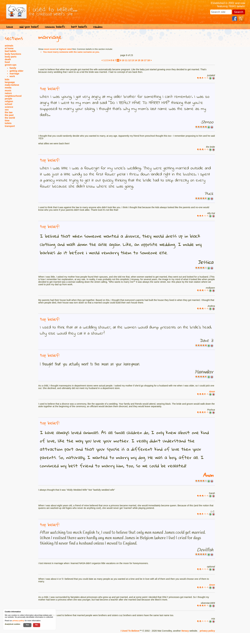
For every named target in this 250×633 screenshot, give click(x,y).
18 (148, 60)
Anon (212, 391)
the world (10, 118)
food (7, 62)
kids (7, 79)
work (12, 76)
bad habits (10, 51)
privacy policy (207, 630)
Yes (27, 625)
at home (9, 48)
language (10, 82)
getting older (16, 71)
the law (8, 112)
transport (10, 126)
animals (9, 45)
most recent (50, 49)
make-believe (12, 85)
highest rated (65, 49)
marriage (14, 73)
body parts (10, 56)
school (8, 104)
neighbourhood (13, 96)
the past (9, 115)
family (13, 68)
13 (132, 60)
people (8, 98)
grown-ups (10, 65)
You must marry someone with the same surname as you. (71, 52)
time (7, 120)
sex (7, 109)
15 (139, 60)
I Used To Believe (130, 630)
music (8, 90)
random (98, 26)
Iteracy (185, 630)
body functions (13, 54)
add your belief (29, 26)
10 (123, 60)
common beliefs (55, 26)
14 (136, 60)
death (8, 59)
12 (129, 60)
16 (142, 60)
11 (126, 60)
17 (145, 60)
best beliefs (79, 26)
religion (9, 101)
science (9, 107)
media (8, 87)
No (36, 625)
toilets (8, 123)
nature (8, 93)
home (9, 26)
